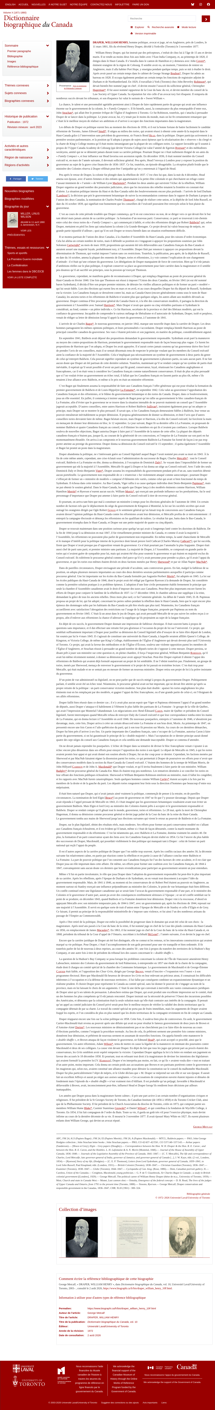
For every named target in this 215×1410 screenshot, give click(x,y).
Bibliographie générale (198, 1193)
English (10, 4)
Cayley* (164, 779)
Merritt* (72, 491)
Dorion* (80, 1027)
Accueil (23, 4)
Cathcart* (185, 541)
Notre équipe (79, 4)
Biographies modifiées (19, 198)
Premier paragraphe (19, 51)
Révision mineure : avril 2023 (24, 127)
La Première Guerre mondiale (24, 259)
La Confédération (17, 265)
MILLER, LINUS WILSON (30, 215)
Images (11, 61)
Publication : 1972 (17, 122)
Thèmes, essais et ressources (24, 247)
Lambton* (62, 195)
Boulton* (175, 73)
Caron (158, 710)
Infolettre (122, 4)
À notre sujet (58, 4)
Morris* (129, 491)
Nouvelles (39, 4)
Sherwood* (164, 561)
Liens (163, 1402)
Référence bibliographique (22, 66)
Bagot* (90, 323)
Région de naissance (19, 157)
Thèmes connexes (17, 85)
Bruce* (109, 797)
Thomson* (129, 199)
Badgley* (61, 770)
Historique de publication (21, 116)
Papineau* (198, 483)
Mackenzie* (119, 183)
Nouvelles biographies (19, 191)
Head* (151, 1039)
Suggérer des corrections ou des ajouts (120, 1402)
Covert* (200, 61)
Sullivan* (152, 406)
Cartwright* (73, 245)
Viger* (99, 470)
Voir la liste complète (22, 277)
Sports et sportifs (17, 253)
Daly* (158, 462)
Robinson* (200, 81)
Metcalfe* (182, 458)
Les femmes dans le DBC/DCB (25, 271)
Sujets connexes (16, 93)
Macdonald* (105, 766)
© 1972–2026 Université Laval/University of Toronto (183, 1197)
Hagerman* (99, 90)
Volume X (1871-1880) (14, 12)
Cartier (60, 971)
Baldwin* (194, 222)
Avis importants (150, 1402)
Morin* (171, 576)
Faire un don (140, 4)
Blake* (88, 1108)
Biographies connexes (19, 101)
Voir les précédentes (19, 232)
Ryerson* (180, 147)
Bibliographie (15, 56)
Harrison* (109, 305)
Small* (102, 131)
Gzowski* (120, 1108)
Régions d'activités (17, 165)
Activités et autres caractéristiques (16, 147)
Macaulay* (103, 930)
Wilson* (108, 1044)
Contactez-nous (101, 4)
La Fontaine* (127, 390)
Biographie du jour (17, 206)
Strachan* (67, 112)
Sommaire (11, 45)
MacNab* (201, 561)
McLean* (153, 934)
